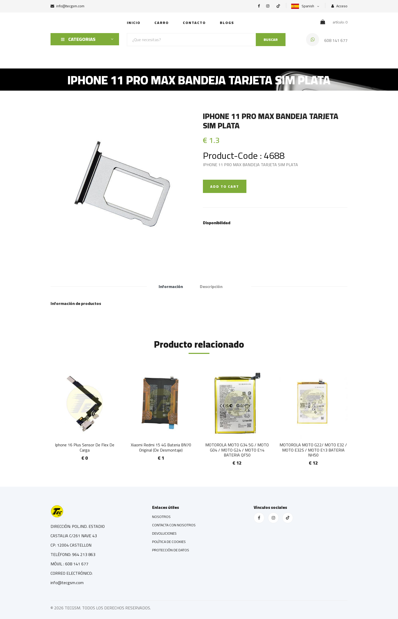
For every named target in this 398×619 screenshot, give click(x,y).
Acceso (339, 6)
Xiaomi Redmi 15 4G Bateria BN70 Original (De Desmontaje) (161, 447)
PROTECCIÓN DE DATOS (170, 550)
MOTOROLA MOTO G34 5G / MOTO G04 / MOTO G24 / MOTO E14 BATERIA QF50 (237, 450)
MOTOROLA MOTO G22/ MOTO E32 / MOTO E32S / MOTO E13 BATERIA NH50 (313, 450)
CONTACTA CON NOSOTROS (174, 525)
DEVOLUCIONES (164, 533)
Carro (161, 22)
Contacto (194, 22)
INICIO (133, 22)
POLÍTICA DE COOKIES (169, 541)
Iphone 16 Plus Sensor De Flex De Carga (84, 447)
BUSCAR (271, 39)
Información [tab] (171, 286)
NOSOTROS (161, 516)
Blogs (227, 22)
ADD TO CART (224, 186)
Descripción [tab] (211, 286)
